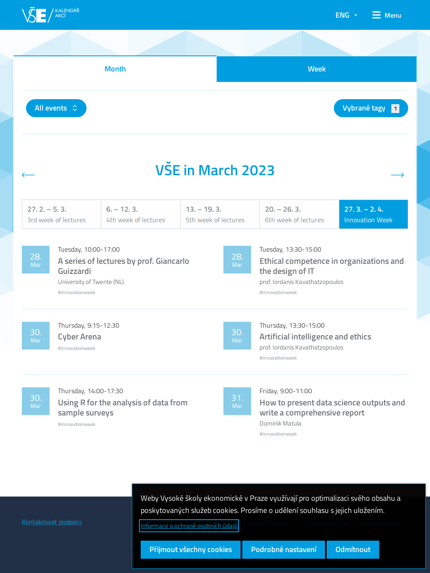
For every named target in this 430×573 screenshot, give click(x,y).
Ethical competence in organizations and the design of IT (332, 265)
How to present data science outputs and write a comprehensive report (332, 407)
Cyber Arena (79, 336)
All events (51, 107)
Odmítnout (353, 549)
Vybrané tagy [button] (371, 107)
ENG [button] (342, 15)
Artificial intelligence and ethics (315, 336)
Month (115, 68)
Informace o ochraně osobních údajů (189, 526)
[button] (387, 15)
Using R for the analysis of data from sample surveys (123, 407)
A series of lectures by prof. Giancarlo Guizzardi (123, 265)
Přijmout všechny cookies (190, 549)
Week (317, 68)
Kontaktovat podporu (52, 522)
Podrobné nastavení (283, 549)
